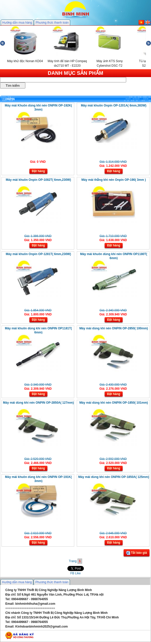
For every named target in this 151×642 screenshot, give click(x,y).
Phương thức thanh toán (51, 22)
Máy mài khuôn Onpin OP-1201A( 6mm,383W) (113, 105)
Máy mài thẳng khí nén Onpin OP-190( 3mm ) (113, 180)
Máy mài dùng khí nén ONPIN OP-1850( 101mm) (113, 402)
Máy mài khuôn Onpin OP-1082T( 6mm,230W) (38, 180)
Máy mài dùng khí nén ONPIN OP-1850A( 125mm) (113, 477)
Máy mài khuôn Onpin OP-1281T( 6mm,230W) (38, 254)
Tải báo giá (136, 553)
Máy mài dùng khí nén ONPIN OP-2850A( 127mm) (38, 402)
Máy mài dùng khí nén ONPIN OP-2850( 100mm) (113, 328)
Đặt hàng (38, 171)
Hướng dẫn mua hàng (17, 22)
